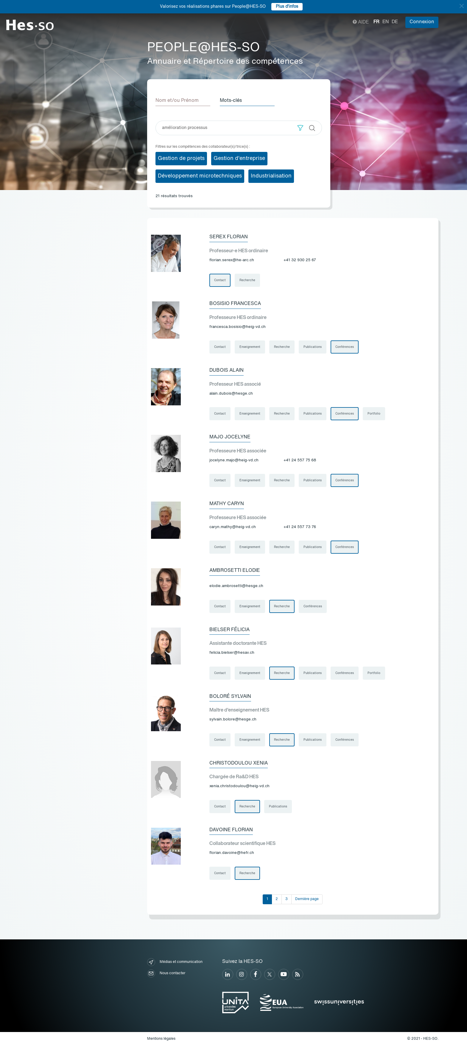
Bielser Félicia (229, 630)
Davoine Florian (231, 830)
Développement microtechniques (200, 176)
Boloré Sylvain (230, 696)
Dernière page (307, 899)
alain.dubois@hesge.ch (231, 394)
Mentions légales (161, 1039)
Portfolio (374, 413)
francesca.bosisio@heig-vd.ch (237, 327)
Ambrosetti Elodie (234, 570)
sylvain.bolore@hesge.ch (232, 719)
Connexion (422, 22)
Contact (220, 280)
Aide (361, 22)
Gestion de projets (181, 158)
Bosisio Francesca (235, 303)
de (395, 22)
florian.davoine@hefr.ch (231, 853)
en (385, 22)
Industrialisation (271, 176)
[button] (300, 128)
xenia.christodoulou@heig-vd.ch (239, 786)
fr (376, 22)
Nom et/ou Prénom (177, 100)
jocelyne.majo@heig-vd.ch (234, 460)
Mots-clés (231, 100)
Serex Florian (228, 237)
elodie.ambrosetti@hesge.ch (236, 586)
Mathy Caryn (226, 504)
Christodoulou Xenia (238, 763)
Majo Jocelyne (229, 437)
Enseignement (249, 346)
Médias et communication (175, 962)
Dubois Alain (226, 370)
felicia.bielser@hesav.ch (231, 653)
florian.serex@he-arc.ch (231, 260)
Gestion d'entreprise (239, 158)
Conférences (344, 346)
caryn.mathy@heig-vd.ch (232, 527)
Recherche (247, 280)
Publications (312, 346)
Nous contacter (166, 973)
